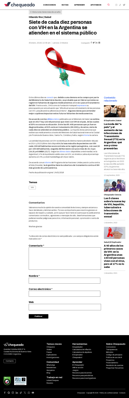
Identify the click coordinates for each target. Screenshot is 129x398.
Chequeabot (77, 357)
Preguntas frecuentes (115, 368)
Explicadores (52, 355)
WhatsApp (51, 365)
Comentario (36, 245)
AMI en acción (77, 368)
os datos (53, 119)
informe (48, 162)
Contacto (10, 361)
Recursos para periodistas (82, 375)
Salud (47, 17)
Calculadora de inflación (81, 349)
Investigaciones (53, 357)
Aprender (79, 5)
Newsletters (51, 368)
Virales (49, 349)
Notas (65, 5)
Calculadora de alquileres (82, 352)
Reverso (50, 383)
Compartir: (85, 43)
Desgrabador (77, 347)
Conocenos (49, 5)
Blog (48, 373)
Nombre (34, 276)
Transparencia (111, 349)
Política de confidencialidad (109, 393)
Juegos (75, 370)
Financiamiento (112, 363)
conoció (50, 97)
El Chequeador (78, 365)
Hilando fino (36, 17)
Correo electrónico (40, 289)
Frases (49, 352)
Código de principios (114, 355)
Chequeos (51, 347)
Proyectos (110, 360)
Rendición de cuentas (114, 365)
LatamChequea (53, 380)
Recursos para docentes (82, 373)
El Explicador (109, 120)
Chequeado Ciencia (112, 195)
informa (86, 135)
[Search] (108, 5)
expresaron (81, 105)
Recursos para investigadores (84, 378)
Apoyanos (96, 5)
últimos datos (65, 151)
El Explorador (77, 355)
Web (31, 302)
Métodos (109, 352)
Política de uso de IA (114, 357)
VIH (32, 187)
